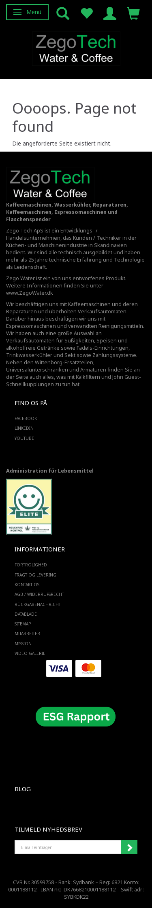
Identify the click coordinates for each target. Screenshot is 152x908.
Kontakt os (27, 584)
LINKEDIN (24, 428)
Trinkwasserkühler (29, 355)
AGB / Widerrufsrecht (39, 594)
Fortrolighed (31, 565)
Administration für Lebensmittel (50, 470)
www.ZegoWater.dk (29, 292)
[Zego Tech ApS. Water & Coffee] (76, 47)
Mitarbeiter (27, 633)
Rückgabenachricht (38, 604)
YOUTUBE (24, 438)
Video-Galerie (30, 653)
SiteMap (23, 624)
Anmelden (129, 847)
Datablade (26, 614)
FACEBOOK (26, 418)
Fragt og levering (35, 575)
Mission (23, 643)
